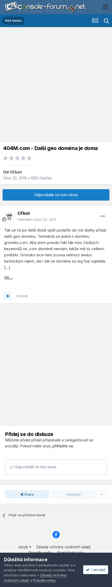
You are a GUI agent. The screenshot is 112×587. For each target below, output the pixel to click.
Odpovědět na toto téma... (34, 467)
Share (27, 494)
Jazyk (24, 547)
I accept (95, 569)
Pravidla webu (44, 580)
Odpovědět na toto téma (56, 195)
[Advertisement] (56, 86)
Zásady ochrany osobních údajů (63, 547)
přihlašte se (63, 445)
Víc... (8, 277)
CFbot (16, 172)
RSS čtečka (41, 178)
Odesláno (37, 219)
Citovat (22, 296)
